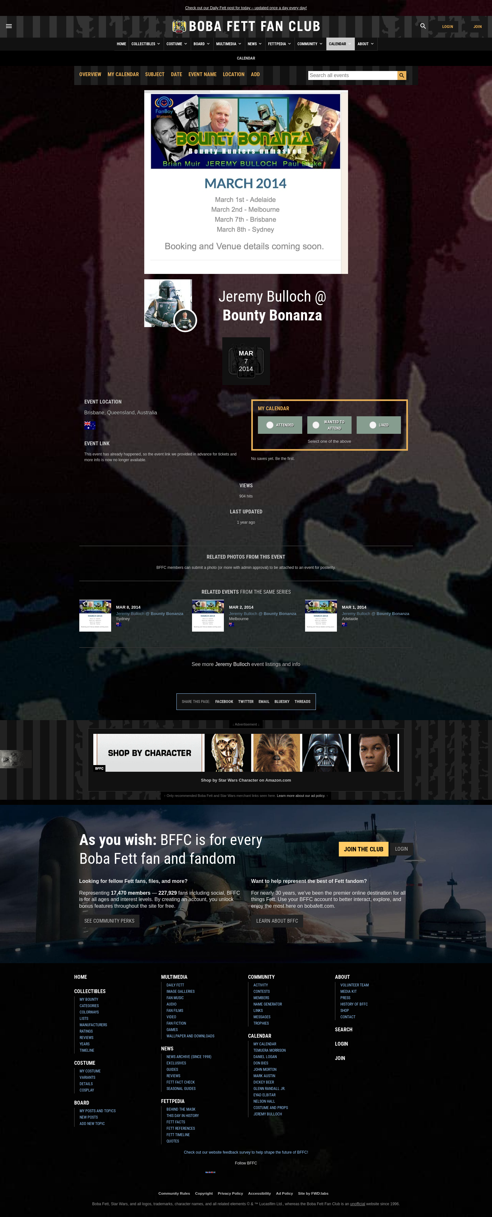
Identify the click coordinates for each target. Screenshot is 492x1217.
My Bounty (89, 999)
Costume (177, 43)
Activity (260, 985)
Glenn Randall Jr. (269, 1088)
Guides (172, 1069)
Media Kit (348, 991)
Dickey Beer (263, 1082)
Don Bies (260, 1063)
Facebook (224, 701)
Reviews (86, 1037)
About (366, 43)
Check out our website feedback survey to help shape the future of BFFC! (246, 1152)
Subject (155, 74)
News (255, 43)
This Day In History (183, 1115)
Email (264, 701)
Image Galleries (181, 991)
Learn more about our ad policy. (301, 796)
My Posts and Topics (98, 1111)
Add (255, 74)
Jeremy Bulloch (267, 1114)
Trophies (261, 1023)
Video (171, 1017)
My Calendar (123, 74)
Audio (171, 1004)
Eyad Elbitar (264, 1095)
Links (258, 1010)
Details (86, 1084)
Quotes (173, 1141)
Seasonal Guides (181, 1088)
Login (447, 26)
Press (345, 998)
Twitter (245, 701)
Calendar (340, 43)
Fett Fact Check (181, 1082)
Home (121, 44)
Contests (261, 991)
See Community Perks (109, 921)
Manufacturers (93, 1025)
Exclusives (176, 1063)
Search (344, 1030)
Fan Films (175, 1010)
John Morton (264, 1069)
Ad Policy (284, 1193)
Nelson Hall (264, 1101)
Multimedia (229, 43)
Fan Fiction (176, 1023)
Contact (347, 1017)
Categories (89, 1006)
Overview (90, 74)
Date (176, 74)
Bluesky (282, 701)
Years (84, 1044)
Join (478, 26)
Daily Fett (175, 985)
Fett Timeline (178, 1135)
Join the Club (363, 849)
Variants (87, 1077)
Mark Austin (264, 1076)
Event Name (203, 74)
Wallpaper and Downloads (190, 1036)
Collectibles (146, 43)
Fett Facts (176, 1122)
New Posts (89, 1117)
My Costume (90, 1071)
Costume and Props (270, 1108)
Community (310, 43)
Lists (84, 1018)
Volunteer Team (354, 985)
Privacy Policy (230, 1193)
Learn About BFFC (277, 921)
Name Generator (267, 1004)
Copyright (204, 1193)
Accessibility (259, 1193)
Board (202, 43)
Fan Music (175, 998)
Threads (302, 701)
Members (261, 998)
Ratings (86, 1031)
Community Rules (174, 1193)
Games (172, 1029)
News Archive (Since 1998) (189, 1057)
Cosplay (87, 1090)
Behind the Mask (181, 1109)
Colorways (89, 1012)
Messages (261, 1017)
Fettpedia (280, 43)
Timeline (87, 1050)
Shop (344, 1010)
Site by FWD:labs (313, 1193)
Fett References (181, 1128)
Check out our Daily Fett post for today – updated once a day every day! (246, 8)
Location (234, 74)
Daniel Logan (265, 1057)
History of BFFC (354, 1004)
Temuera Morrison (269, 1050)
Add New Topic (92, 1123)
